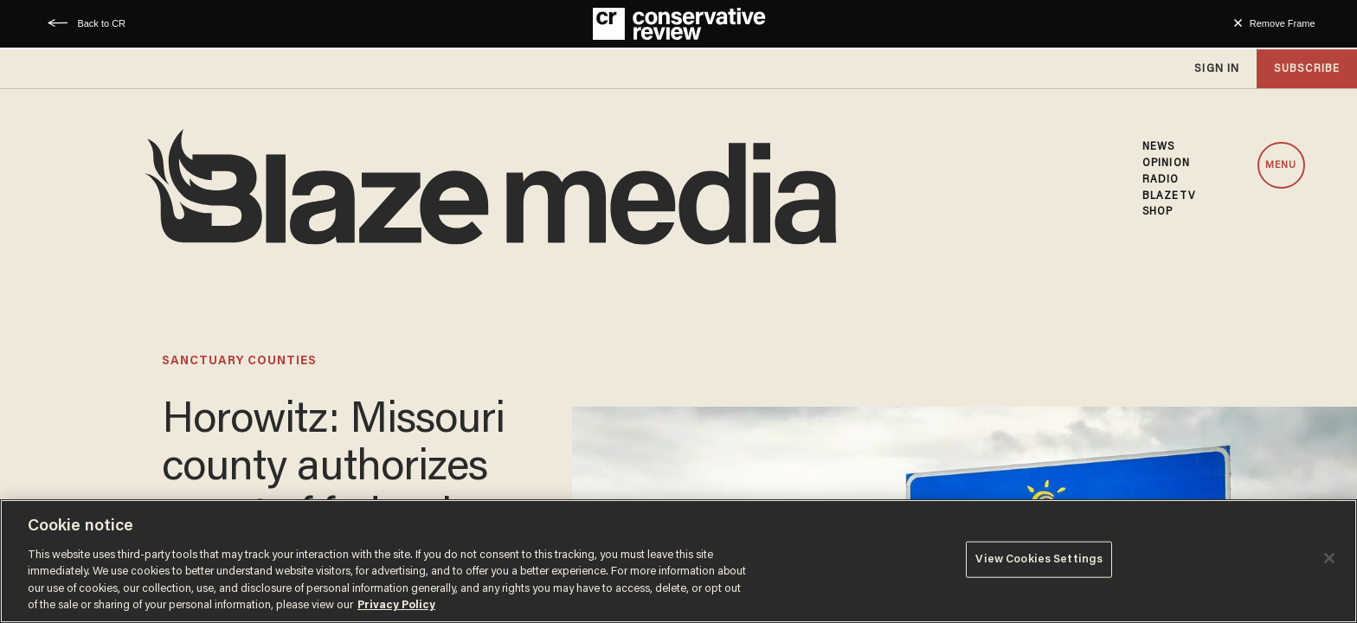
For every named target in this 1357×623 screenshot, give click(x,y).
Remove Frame (1282, 23)
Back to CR (101, 23)
